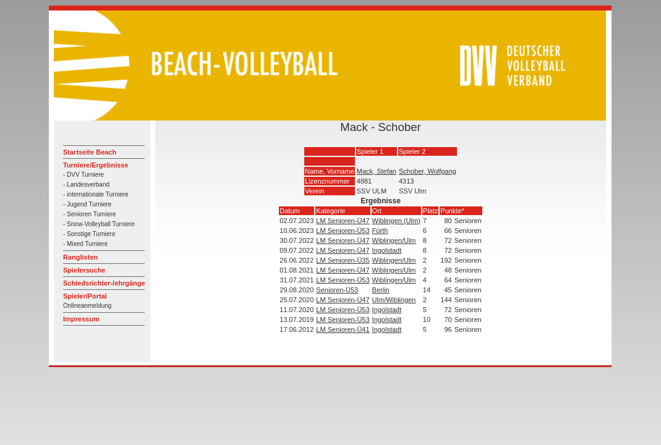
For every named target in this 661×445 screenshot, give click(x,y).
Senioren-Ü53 (337, 290)
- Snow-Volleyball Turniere (99, 224)
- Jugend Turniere (87, 204)
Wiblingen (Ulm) (396, 220)
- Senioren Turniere (89, 214)
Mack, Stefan (376, 171)
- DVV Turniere (83, 174)
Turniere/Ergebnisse (96, 165)
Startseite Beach (89, 152)
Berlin (381, 290)
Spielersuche (84, 270)
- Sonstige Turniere (89, 234)
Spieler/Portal (85, 296)
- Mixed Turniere (85, 243)
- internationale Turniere (96, 194)
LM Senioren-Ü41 (342, 329)
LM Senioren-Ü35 (342, 260)
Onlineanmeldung (87, 305)
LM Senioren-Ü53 (342, 230)
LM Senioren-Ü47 (342, 220)
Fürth (380, 230)
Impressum (81, 319)
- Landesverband (86, 184)
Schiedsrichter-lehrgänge (104, 283)
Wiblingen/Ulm (394, 240)
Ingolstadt (387, 250)
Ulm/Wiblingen (394, 299)
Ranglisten (80, 257)
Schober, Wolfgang (427, 171)
